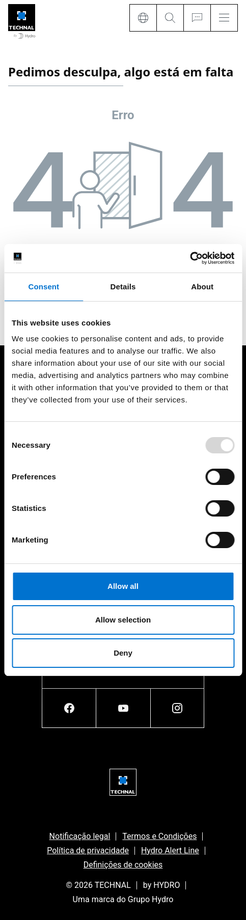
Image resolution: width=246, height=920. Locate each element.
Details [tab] (123, 286)
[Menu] (224, 18)
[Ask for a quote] (196, 18)
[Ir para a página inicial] (21, 22)
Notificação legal (80, 836)
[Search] (169, 18)
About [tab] (202, 286)
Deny (123, 652)
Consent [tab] (43, 286)
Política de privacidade (88, 850)
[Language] (142, 18)
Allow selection (123, 619)
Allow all (123, 586)
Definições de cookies (123, 865)
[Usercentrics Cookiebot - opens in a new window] (189, 258)
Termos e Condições (159, 836)
